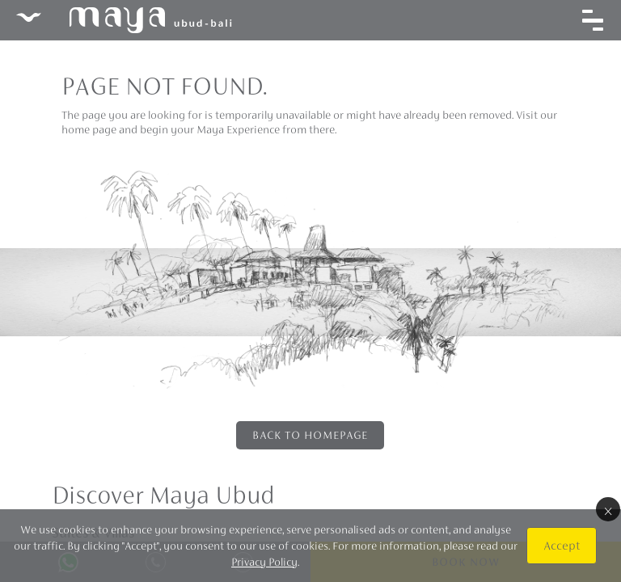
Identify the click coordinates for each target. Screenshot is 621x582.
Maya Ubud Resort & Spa (123, 20)
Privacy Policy (264, 561)
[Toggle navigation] (592, 20)
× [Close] (608, 509)
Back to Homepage (310, 434)
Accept (561, 545)
